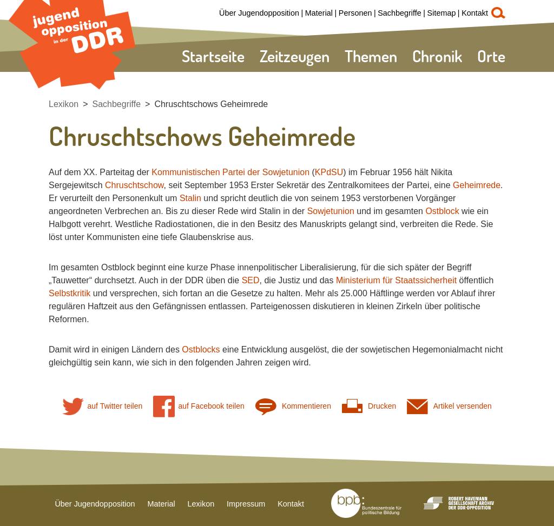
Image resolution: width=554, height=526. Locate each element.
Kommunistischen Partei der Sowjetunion (230, 172)
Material (319, 13)
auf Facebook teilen (199, 406)
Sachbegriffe (399, 13)
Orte (491, 55)
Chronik (437, 55)
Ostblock (442, 211)
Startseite (213, 55)
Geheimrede (476, 185)
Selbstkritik (69, 293)
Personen (355, 13)
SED (251, 280)
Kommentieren (293, 406)
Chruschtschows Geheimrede (211, 104)
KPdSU (329, 172)
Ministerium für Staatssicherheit (396, 280)
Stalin (190, 198)
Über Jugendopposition (259, 13)
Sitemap (441, 13)
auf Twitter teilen (102, 406)
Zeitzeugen (294, 55)
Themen (371, 55)
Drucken (369, 406)
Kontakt (474, 13)
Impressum (246, 504)
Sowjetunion (330, 211)
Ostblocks (201, 349)
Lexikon (63, 104)
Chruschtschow (134, 185)
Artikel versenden (449, 406)
